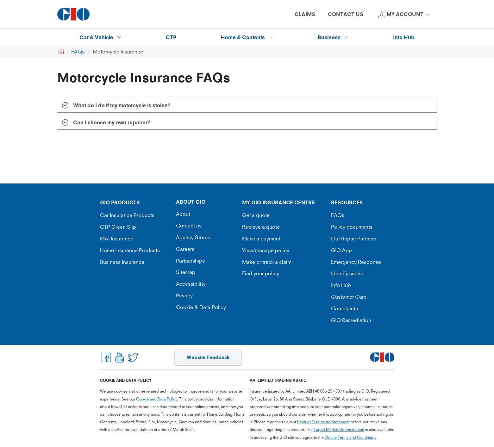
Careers (185, 249)
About (183, 214)
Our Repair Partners (353, 238)
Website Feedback (208, 357)
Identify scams (347, 273)
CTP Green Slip (118, 227)
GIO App (341, 250)
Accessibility (190, 284)
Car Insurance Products (127, 215)
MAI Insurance (116, 238)
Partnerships (190, 261)
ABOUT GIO (190, 202)
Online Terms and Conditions (350, 437)
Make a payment (261, 238)
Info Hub (341, 285)
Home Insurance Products (130, 250)
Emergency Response (356, 262)
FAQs (337, 215)
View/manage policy (265, 250)
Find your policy (260, 273)
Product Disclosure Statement (323, 421)
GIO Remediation (351, 320)
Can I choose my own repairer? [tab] (111, 122)
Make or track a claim (266, 262)
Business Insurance (122, 262)
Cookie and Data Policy (156, 399)
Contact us (189, 225)
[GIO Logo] (73, 14)
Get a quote (256, 215)
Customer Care (348, 297)
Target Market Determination (339, 429)
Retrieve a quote (261, 227)
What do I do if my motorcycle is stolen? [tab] (122, 105)
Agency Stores (193, 237)
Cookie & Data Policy (201, 307)
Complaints (344, 308)
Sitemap (185, 272)
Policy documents (351, 227)
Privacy (184, 295)
